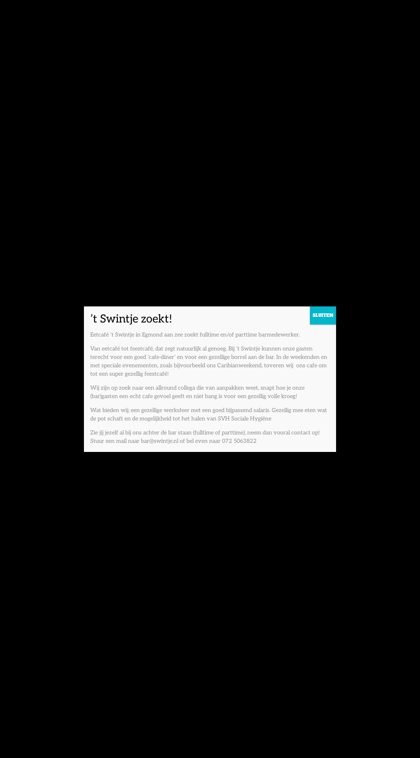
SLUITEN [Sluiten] (323, 315)
